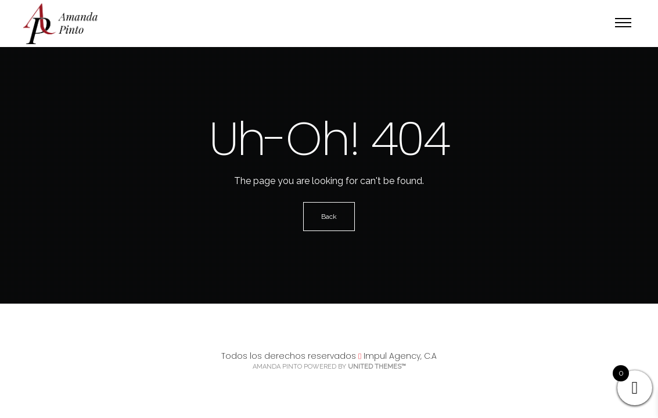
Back (329, 216)
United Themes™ (377, 366)
